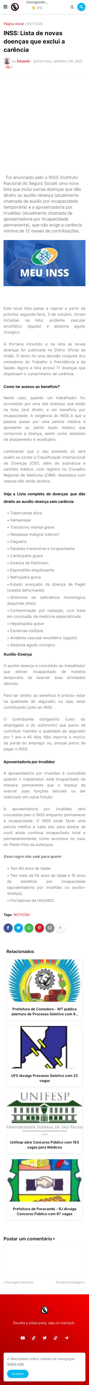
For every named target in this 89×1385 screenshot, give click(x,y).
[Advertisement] (44, 124)
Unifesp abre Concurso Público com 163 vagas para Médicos (44, 1144)
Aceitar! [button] (18, 1374)
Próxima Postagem (69, 1282)
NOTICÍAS (35, 23)
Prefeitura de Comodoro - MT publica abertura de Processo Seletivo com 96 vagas (44, 1012)
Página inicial (14, 23)
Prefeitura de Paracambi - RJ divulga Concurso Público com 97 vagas (44, 1211)
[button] (5, 7)
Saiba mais (15, 1364)
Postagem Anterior (20, 1282)
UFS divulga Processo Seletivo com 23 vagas (44, 1078)
